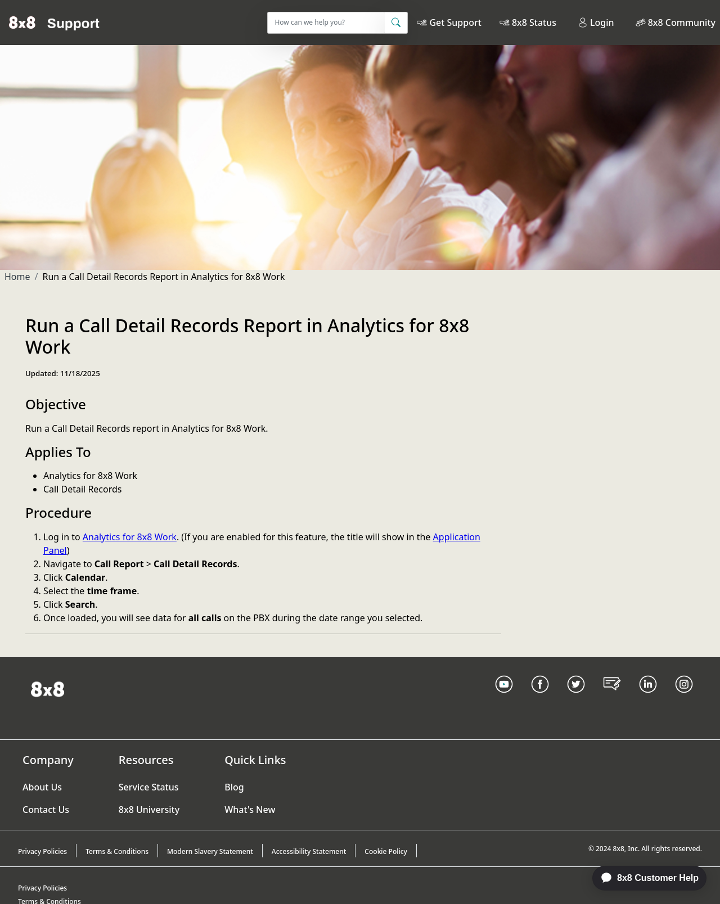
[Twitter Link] (576, 698)
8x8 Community (682, 22)
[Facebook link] (540, 698)
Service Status (149, 787)
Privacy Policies (42, 851)
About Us (42, 787)
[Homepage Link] (47, 688)
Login (596, 22)
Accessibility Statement (309, 851)
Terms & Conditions (117, 851)
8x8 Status (534, 22)
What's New (249, 809)
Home (17, 276)
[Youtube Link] (504, 698)
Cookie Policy (385, 851)
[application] (643, 878)
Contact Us (45, 809)
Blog (234, 787)
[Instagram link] (684, 698)
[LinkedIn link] (648, 698)
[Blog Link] (612, 698)
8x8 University (149, 809)
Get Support (455, 22)
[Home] (54, 22)
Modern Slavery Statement (210, 851)
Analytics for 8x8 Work (130, 537)
